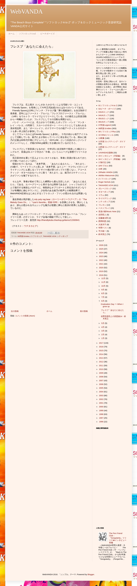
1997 (101, 418)
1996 (101, 422)
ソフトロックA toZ (27, 34)
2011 (101, 365)
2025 (101, 249)
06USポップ (103, 122)
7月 (103, 297)
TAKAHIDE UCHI (49, 236)
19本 (100, 169)
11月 (103, 282)
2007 (101, 380)
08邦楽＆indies (23, 236)
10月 (103, 286)
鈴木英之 (102, 234)
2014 (101, 354)
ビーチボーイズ (47, 34)
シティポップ (62, 236)
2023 (101, 256)
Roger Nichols (104, 182)
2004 (101, 392)
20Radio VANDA (105, 172)
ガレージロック (105, 188)
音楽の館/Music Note (107, 211)
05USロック (103, 118)
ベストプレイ (104, 208)
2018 (101, 275)
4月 (103, 327)
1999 (101, 410)
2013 (101, 358)
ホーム (11, 34)
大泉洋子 (102, 224)
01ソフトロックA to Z (107, 105)
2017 (101, 343)
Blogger (91, 574)
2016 (101, 347)
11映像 (101, 138)
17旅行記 (102, 162)
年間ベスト (103, 228)
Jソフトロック (36, 236)
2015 (101, 350)
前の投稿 (84, 311)
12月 (103, 278)
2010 (101, 369)
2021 (101, 264)
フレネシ (102, 205)
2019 (101, 271)
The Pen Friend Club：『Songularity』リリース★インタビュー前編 (117, 538)
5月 (103, 323)
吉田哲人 (102, 215)
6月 (103, 301)
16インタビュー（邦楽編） (110, 159)
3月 (103, 331)
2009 (101, 373)
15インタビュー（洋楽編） (110, 156)
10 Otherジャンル (106, 135)
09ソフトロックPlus (107, 131)
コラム (101, 195)
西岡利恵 (102, 221)
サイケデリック (105, 198)
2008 (101, 377)
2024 (101, 252)
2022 (101, 260)
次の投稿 (15, 311)
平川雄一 (102, 231)
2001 (101, 403)
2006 (101, 384)
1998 (101, 414)
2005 (101, 388)
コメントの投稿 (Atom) (25, 316)
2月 (103, 334)
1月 (103, 338)
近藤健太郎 (103, 218)
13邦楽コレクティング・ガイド (112, 147)
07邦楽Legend (104, 125)
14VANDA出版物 (105, 152)
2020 (101, 267)
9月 (103, 290)
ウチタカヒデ (30, 226)
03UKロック (103, 112)
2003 (101, 395)
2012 (101, 362)
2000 (101, 407)
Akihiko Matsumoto (106, 175)
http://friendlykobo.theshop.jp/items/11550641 (58, 220)
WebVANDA (26, 11)
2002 (101, 399)
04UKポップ (103, 115)
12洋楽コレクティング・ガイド (112, 141)
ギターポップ (104, 192)
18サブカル (103, 166)
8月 (103, 293)
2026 (101, 245)
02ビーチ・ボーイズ (107, 109)
